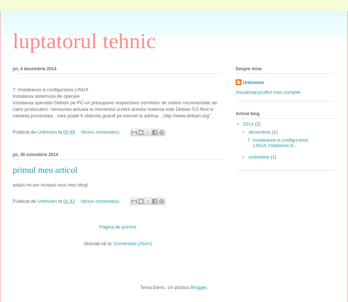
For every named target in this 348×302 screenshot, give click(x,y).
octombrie (260, 157)
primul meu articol (45, 170)
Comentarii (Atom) (133, 243)
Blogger (199, 287)
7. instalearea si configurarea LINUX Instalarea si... (277, 142)
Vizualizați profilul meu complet (268, 92)
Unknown (253, 82)
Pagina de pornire (118, 227)
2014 (249, 124)
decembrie (260, 132)
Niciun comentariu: (101, 132)
